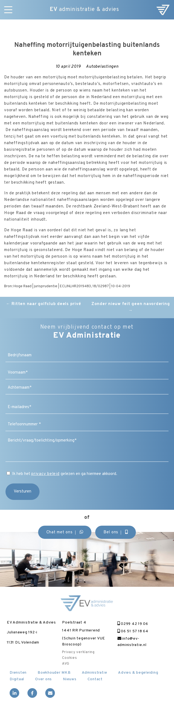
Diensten (18, 672)
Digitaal (17, 679)
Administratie (94, 672)
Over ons (43, 679)
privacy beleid (45, 474)
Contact (95, 679)
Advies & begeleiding (138, 672)
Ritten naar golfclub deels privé (43, 304)
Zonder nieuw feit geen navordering (130, 307)
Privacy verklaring (78, 652)
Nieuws (70, 679)
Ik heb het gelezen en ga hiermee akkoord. (64, 474)
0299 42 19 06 (132, 624)
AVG (65, 664)
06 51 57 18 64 (132, 631)
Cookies (69, 658)
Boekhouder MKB (54, 672)
